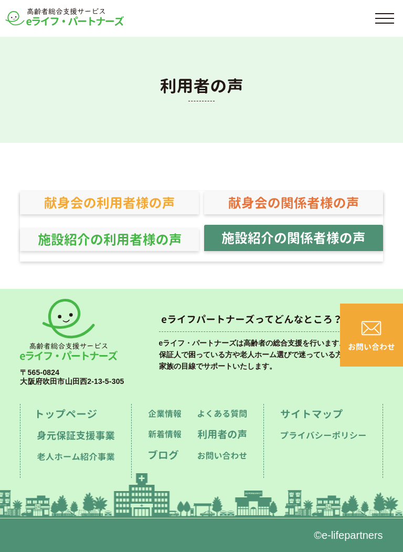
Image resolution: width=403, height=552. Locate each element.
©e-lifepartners (348, 535)
